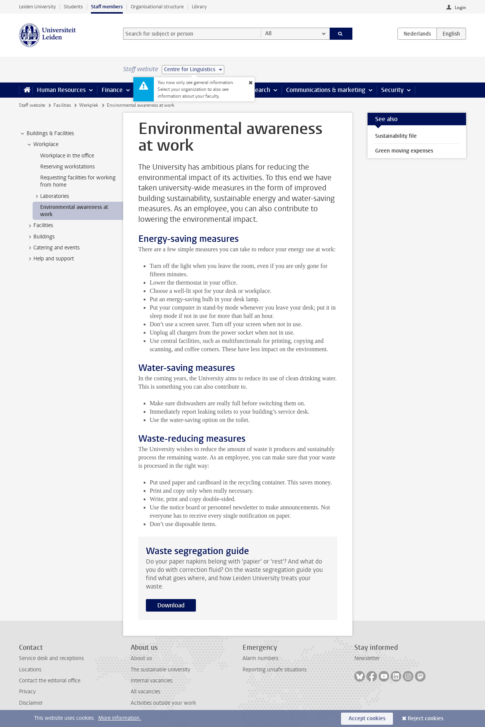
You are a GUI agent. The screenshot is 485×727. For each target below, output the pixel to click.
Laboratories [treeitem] (51, 196)
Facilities (62, 105)
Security (392, 90)
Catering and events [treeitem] (53, 248)
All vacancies (145, 691)
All (268, 33)
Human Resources (61, 90)
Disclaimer (31, 703)
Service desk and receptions (51, 658)
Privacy (27, 691)
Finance (112, 90)
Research (257, 90)
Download (171, 605)
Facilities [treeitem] (39, 225)
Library (199, 6)
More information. (119, 718)
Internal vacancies (151, 680)
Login (460, 8)
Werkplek (88, 105)
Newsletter (367, 658)
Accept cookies (367, 718)
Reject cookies (425, 718)
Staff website (32, 105)
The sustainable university (160, 669)
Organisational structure (157, 6)
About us (141, 658)
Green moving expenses (404, 150)
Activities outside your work (163, 703)
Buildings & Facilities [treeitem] (46, 133)
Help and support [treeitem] (50, 259)
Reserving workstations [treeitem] (67, 166)
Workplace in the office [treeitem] (67, 155)
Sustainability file (396, 136)
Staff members (107, 6)
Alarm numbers (260, 658)
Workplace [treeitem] (42, 144)
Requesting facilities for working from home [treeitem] (78, 181)
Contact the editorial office (49, 680)
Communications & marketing (325, 90)
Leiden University (37, 6)
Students (73, 6)
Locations (30, 669)
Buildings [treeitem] (40, 237)
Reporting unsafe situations (274, 669)
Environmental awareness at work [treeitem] (74, 211)
